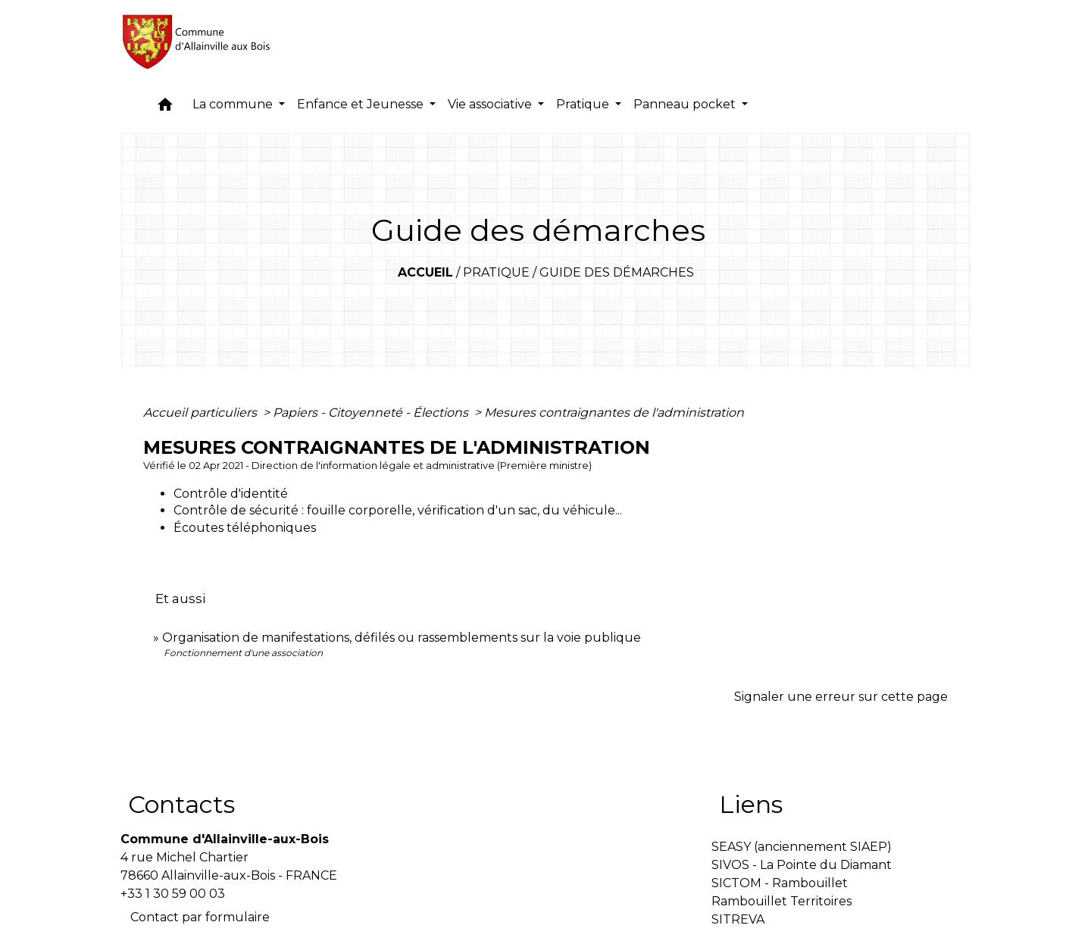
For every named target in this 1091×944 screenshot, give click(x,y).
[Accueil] (197, 42)
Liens (751, 804)
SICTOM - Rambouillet (779, 883)
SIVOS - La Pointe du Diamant (801, 865)
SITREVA (737, 919)
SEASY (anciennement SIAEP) (801, 846)
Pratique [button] (584, 104)
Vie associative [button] (491, 104)
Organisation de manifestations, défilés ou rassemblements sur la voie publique (401, 637)
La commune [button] (234, 104)
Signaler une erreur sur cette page (841, 696)
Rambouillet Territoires (781, 901)
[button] (165, 108)
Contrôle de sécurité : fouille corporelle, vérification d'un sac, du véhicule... (397, 510)
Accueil (425, 272)
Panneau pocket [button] (686, 104)
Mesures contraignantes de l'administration (614, 412)
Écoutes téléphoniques (244, 527)
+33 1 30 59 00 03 (172, 893)
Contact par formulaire (200, 917)
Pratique (496, 272)
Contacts (181, 804)
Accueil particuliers (201, 412)
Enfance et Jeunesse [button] (362, 104)
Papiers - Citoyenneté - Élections (372, 412)
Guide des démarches (616, 272)
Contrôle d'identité (230, 493)
